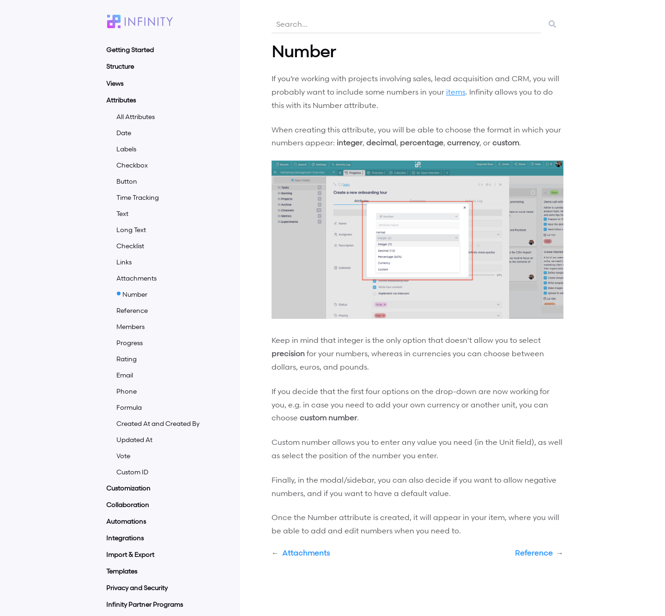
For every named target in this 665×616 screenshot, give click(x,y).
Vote (123, 455)
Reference (132, 310)
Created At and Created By (158, 423)
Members (130, 326)
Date (123, 132)
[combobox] (406, 24)
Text (122, 213)
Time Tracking (137, 197)
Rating (126, 358)
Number (134, 294)
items (456, 91)
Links (124, 261)
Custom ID (132, 471)
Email (124, 375)
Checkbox (132, 165)
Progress (129, 342)
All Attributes (135, 116)
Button (126, 181)
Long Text (131, 229)
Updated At (134, 439)
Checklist (130, 245)
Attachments (136, 278)
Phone (126, 391)
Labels (126, 148)
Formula (129, 407)
